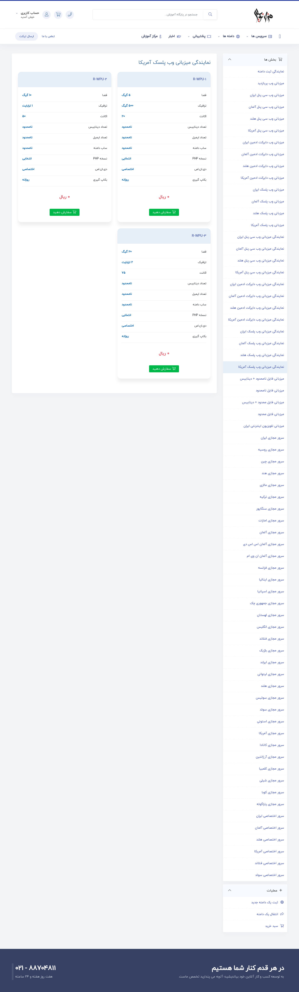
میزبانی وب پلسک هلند (268, 213)
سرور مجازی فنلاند (271, 639)
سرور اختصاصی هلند (270, 840)
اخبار (174, 36)
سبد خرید (274, 926)
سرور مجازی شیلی (272, 780)
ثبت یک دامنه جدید (267, 902)
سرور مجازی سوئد (272, 710)
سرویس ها (261, 36)
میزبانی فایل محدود (271, 414)
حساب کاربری (29, 13)
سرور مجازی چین (272, 461)
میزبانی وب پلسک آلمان (268, 201)
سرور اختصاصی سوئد (269, 875)
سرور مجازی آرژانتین (270, 757)
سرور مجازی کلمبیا (271, 769)
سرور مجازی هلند (272, 686)
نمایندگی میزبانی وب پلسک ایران (262, 331)
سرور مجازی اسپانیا (270, 591)
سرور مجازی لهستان (270, 615)
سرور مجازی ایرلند (272, 662)
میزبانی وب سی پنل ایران (267, 95)
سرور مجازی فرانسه (271, 568)
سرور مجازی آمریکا (271, 733)
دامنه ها (231, 36)
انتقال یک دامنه (270, 914)
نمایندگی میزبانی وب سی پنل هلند (260, 261)
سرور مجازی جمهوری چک (267, 603)
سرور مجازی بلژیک (271, 650)
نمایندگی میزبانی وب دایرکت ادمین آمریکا (256, 320)
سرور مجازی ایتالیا (271, 580)
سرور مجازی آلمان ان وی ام (265, 556)
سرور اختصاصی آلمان (269, 828)
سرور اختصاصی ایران (270, 816)
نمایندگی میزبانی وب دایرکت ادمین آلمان (256, 296)
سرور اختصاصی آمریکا (269, 851)
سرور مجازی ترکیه (272, 497)
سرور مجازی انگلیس (270, 627)
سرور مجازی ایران (272, 438)
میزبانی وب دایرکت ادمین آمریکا (262, 178)
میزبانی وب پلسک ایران (268, 190)
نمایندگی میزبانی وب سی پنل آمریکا (259, 272)
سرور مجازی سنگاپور (270, 509)
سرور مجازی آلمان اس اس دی (263, 544)
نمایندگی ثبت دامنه (271, 71)
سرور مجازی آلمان (272, 532)
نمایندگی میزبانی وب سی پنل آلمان (260, 249)
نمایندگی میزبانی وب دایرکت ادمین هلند (257, 308)
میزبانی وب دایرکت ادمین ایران (263, 142)
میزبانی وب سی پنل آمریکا (266, 131)
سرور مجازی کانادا (272, 745)
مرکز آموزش (151, 36)
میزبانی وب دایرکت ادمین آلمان (262, 154)
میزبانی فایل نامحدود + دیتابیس (262, 379)
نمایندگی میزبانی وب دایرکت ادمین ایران (257, 284)
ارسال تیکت (26, 36)
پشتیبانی (201, 36)
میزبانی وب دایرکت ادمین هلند (263, 166)
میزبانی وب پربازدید (271, 83)
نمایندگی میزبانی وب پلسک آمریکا (261, 367)
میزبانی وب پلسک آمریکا (267, 225)
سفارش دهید (164, 212)
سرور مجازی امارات (271, 520)
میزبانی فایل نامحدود (270, 391)
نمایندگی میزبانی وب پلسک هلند (262, 355)
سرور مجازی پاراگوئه (270, 804)
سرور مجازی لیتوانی (270, 674)
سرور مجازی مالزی (272, 485)
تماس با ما (48, 36)
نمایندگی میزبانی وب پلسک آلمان (261, 343)
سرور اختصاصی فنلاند (269, 863)
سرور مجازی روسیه (271, 450)
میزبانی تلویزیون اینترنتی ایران (264, 426)
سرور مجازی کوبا (273, 792)
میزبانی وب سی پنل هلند (267, 119)
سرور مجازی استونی (270, 721)
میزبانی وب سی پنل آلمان (266, 107)
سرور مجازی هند (273, 473)
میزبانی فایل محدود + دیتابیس (263, 402)
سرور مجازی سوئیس (270, 698)
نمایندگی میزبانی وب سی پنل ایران (260, 237)
